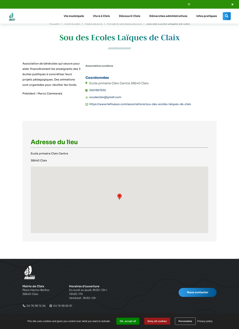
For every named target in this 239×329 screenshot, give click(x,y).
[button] (74, 16)
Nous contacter (197, 292)
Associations (93, 23)
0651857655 (97, 90)
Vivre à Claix (72, 23)
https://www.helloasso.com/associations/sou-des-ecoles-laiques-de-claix (140, 104)
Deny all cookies (157, 321)
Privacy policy (205, 321)
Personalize (185, 321)
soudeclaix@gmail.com (105, 97)
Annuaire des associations (124, 23)
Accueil (54, 23)
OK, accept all (128, 321)
